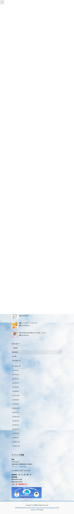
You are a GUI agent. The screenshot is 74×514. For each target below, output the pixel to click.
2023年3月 (15, 387)
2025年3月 (15, 370)
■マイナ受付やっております (29, 323)
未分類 (14, 356)
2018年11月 (16, 446)
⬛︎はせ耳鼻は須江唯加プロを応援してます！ (33, 333)
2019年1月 (15, 438)
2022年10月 (16, 395)
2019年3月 (15, 429)
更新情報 (15, 352)
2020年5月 (15, 412)
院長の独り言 (16, 361)
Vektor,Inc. (34, 509)
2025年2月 (15, 375)
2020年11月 (16, 408)
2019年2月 (15, 433)
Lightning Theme (35, 507)
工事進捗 (15, 348)
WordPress (25, 507)
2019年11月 (16, 417)
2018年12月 (16, 442)
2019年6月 (15, 421)
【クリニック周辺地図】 (19, 467)
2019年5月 (15, 425)
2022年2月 (15, 404)
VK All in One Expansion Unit (49, 507)
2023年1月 (15, 391)
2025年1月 (15, 379)
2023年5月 (15, 383)
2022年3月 (15, 400)
